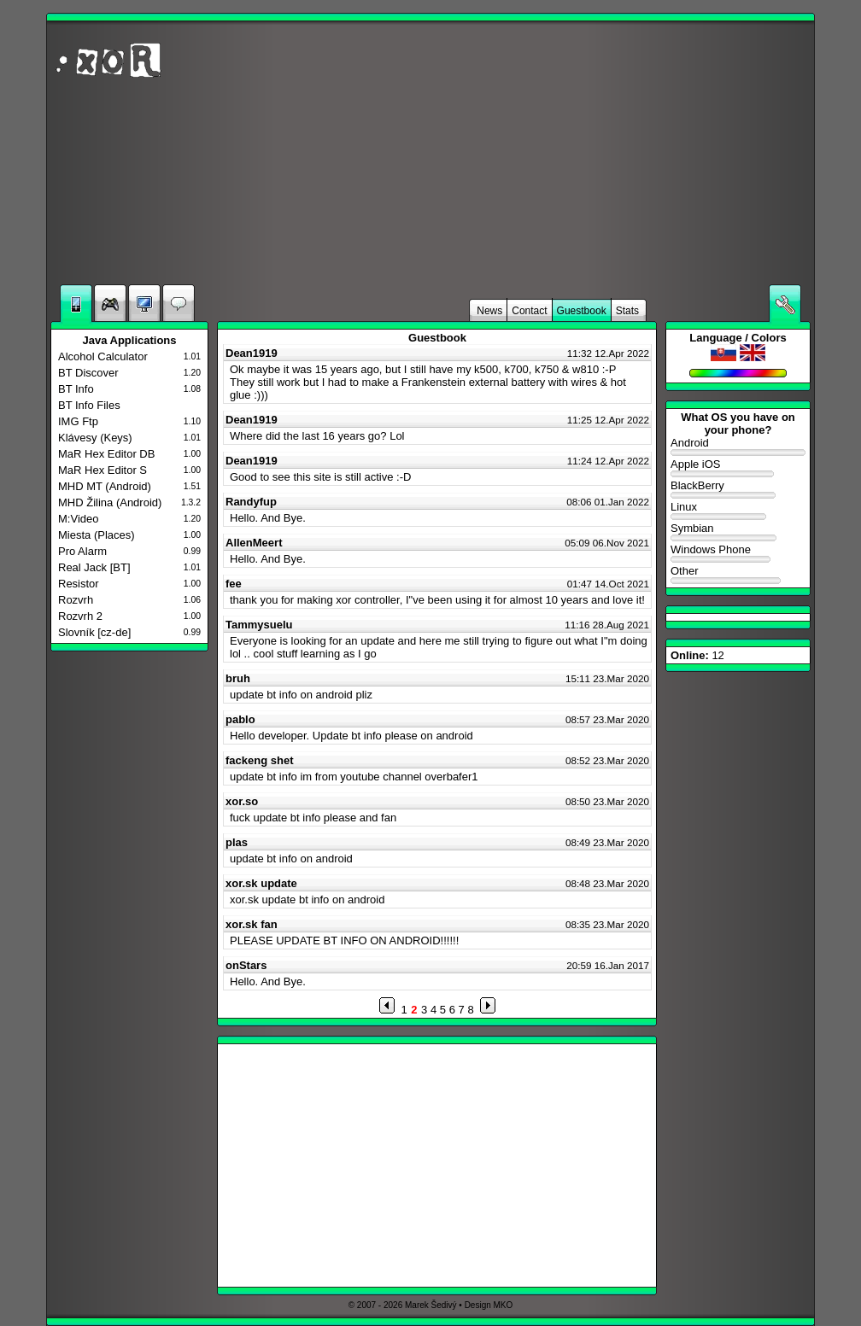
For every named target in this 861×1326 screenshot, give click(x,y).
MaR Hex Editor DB (106, 453)
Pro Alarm (82, 551)
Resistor (78, 583)
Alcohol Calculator (103, 356)
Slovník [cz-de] (94, 632)
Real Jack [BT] (94, 567)
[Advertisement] (606, 152)
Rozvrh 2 (80, 616)
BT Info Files (89, 405)
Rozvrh (75, 599)
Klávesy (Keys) (95, 437)
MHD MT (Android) (104, 486)
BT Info (76, 389)
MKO (503, 1305)
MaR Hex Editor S (102, 470)
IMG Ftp (78, 421)
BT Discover (88, 372)
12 (697, 655)
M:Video (78, 518)
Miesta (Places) (96, 535)
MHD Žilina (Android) (109, 502)
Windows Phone (738, 553)
